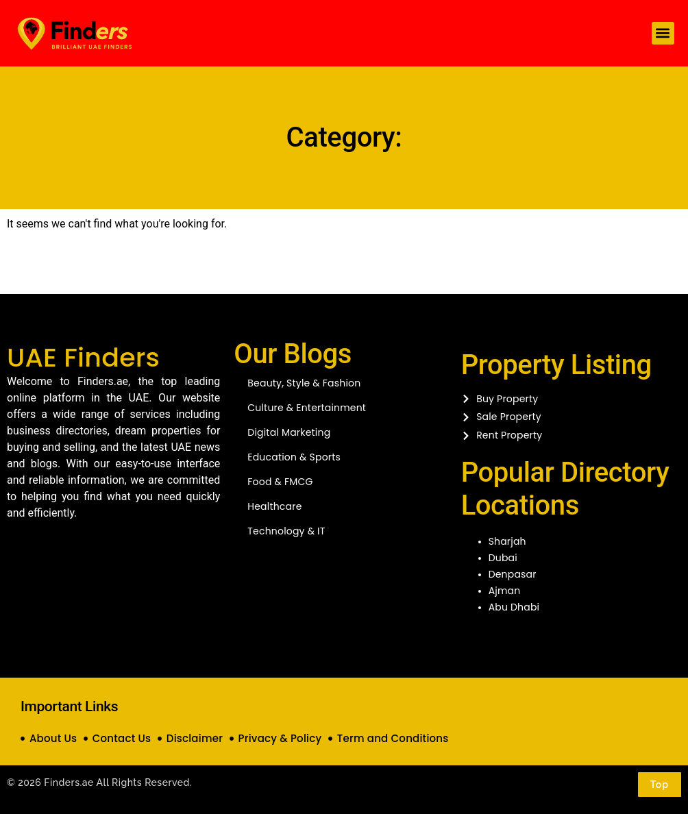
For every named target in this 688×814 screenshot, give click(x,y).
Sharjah (507, 541)
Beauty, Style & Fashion (303, 383)
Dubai (503, 558)
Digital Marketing (288, 432)
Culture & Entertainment (306, 408)
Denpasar (513, 574)
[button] (663, 33)
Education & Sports (294, 457)
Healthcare (274, 506)
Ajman (505, 590)
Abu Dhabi (514, 607)
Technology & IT (286, 531)
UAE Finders (83, 357)
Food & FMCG (279, 482)
